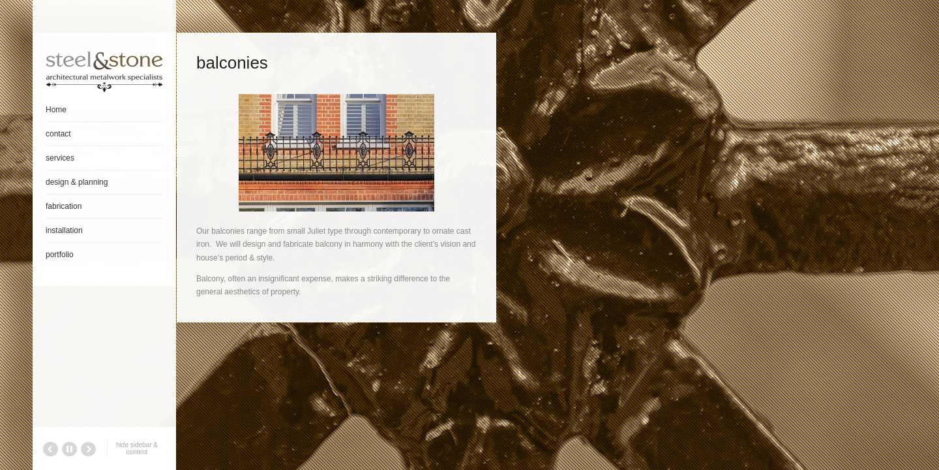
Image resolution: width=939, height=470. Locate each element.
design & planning (77, 182)
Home (56, 109)
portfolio (60, 254)
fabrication (64, 206)
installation (64, 230)
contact (58, 133)
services (60, 158)
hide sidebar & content (137, 448)
